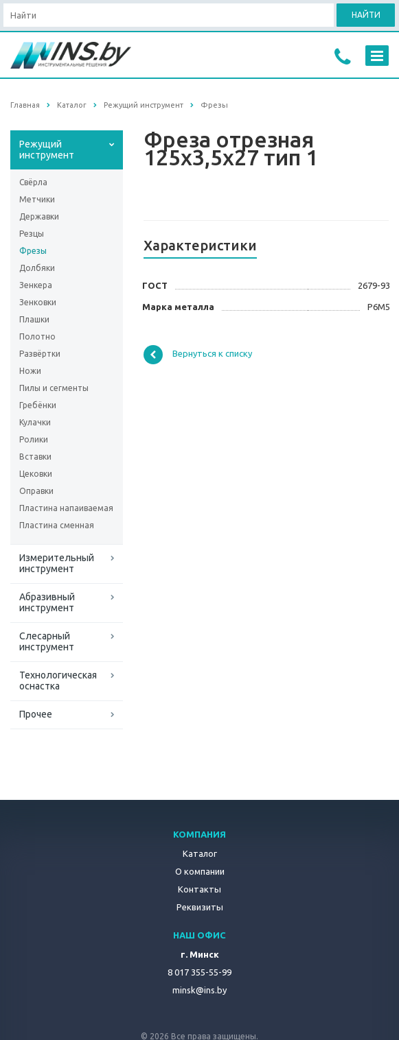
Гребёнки (37, 405)
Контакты (199, 889)
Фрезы (33, 250)
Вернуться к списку (198, 354)
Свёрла (33, 182)
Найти (366, 14)
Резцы (31, 233)
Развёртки (39, 353)
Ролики (33, 439)
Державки (39, 216)
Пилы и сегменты (54, 387)
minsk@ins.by (199, 990)
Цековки (35, 473)
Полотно (37, 336)
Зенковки (37, 302)
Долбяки (37, 267)
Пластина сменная (56, 525)
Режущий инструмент (46, 150)
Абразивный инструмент (47, 602)
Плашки (34, 319)
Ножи (30, 370)
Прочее (35, 714)
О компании (200, 871)
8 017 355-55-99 (199, 972)
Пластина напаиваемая (66, 508)
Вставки (35, 456)
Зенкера (35, 285)
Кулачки (35, 422)
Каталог (200, 853)
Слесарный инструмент (46, 641)
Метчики (37, 199)
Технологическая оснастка (58, 681)
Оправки (36, 490)
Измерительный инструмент (56, 563)
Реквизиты (199, 907)
